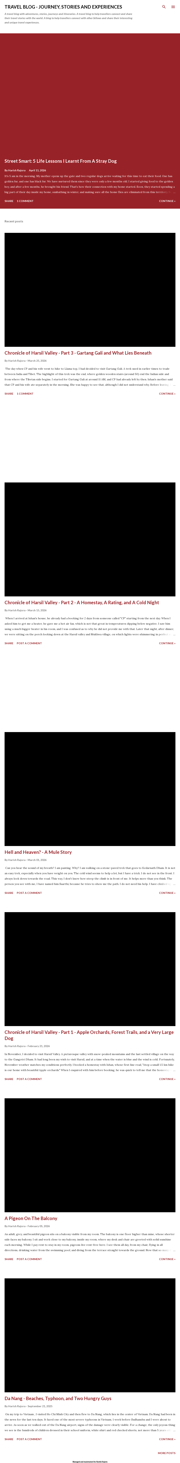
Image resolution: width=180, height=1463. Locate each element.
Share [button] (9, 201)
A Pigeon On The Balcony (31, 1218)
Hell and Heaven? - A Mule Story (38, 852)
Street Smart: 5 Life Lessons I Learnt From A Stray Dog (61, 161)
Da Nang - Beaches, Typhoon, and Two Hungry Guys (58, 1398)
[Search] (164, 7)
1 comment (25, 201)
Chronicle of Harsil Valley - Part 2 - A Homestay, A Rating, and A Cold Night (82, 602)
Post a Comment (29, 643)
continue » (167, 201)
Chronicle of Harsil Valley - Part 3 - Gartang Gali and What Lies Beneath (78, 353)
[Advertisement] (90, 439)
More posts (166, 1453)
